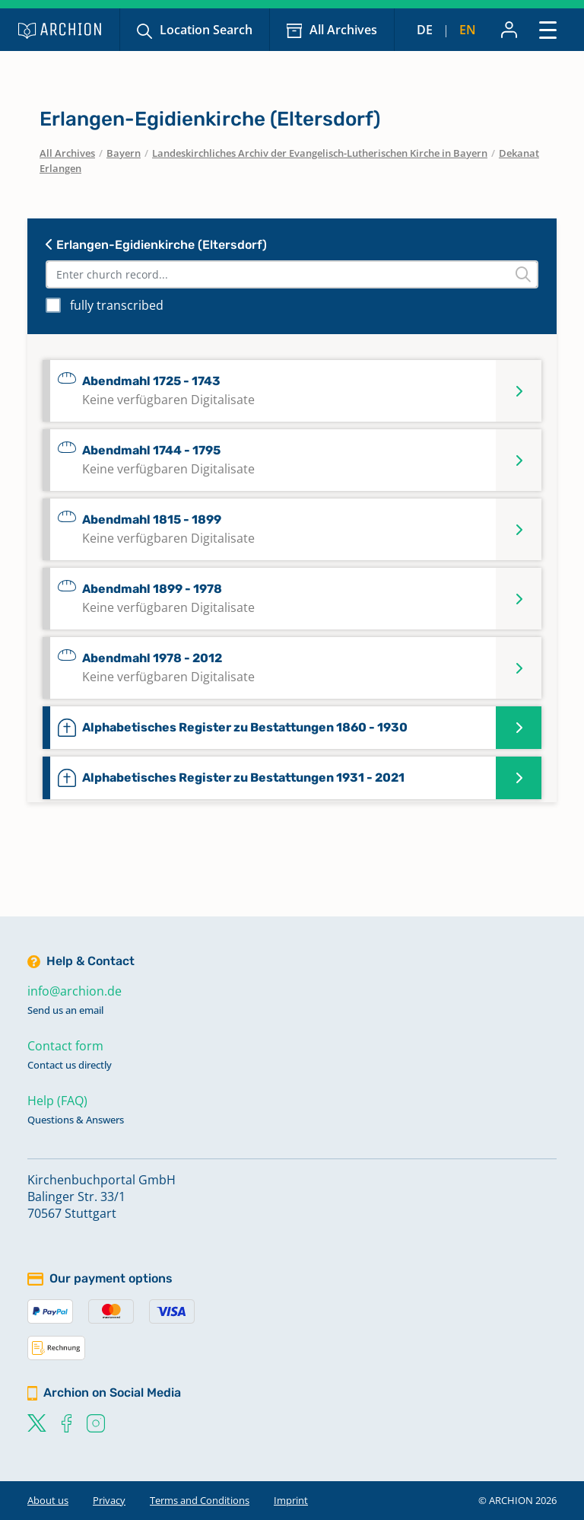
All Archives (343, 29)
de (425, 29)
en (467, 29)
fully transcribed (116, 305)
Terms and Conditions (199, 1500)
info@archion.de (74, 991)
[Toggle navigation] (548, 29)
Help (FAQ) (57, 1100)
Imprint (291, 1500)
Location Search (206, 29)
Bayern (123, 153)
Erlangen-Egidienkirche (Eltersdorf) (156, 244)
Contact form (65, 1045)
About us (47, 1500)
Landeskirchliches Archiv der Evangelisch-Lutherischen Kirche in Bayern (319, 153)
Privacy (109, 1500)
